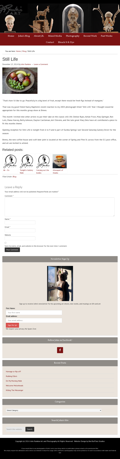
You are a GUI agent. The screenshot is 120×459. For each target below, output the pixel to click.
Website (8, 235)
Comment (9, 196)
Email (7, 227)
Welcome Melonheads (14, 385)
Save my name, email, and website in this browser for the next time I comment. (36, 246)
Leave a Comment (41, 64)
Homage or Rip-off (13, 371)
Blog (14, 176)
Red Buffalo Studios (97, 441)
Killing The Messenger (14, 390)
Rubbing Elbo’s (11, 376)
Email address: (11, 316)
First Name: (10, 308)
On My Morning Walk (14, 381)
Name (8, 219)
